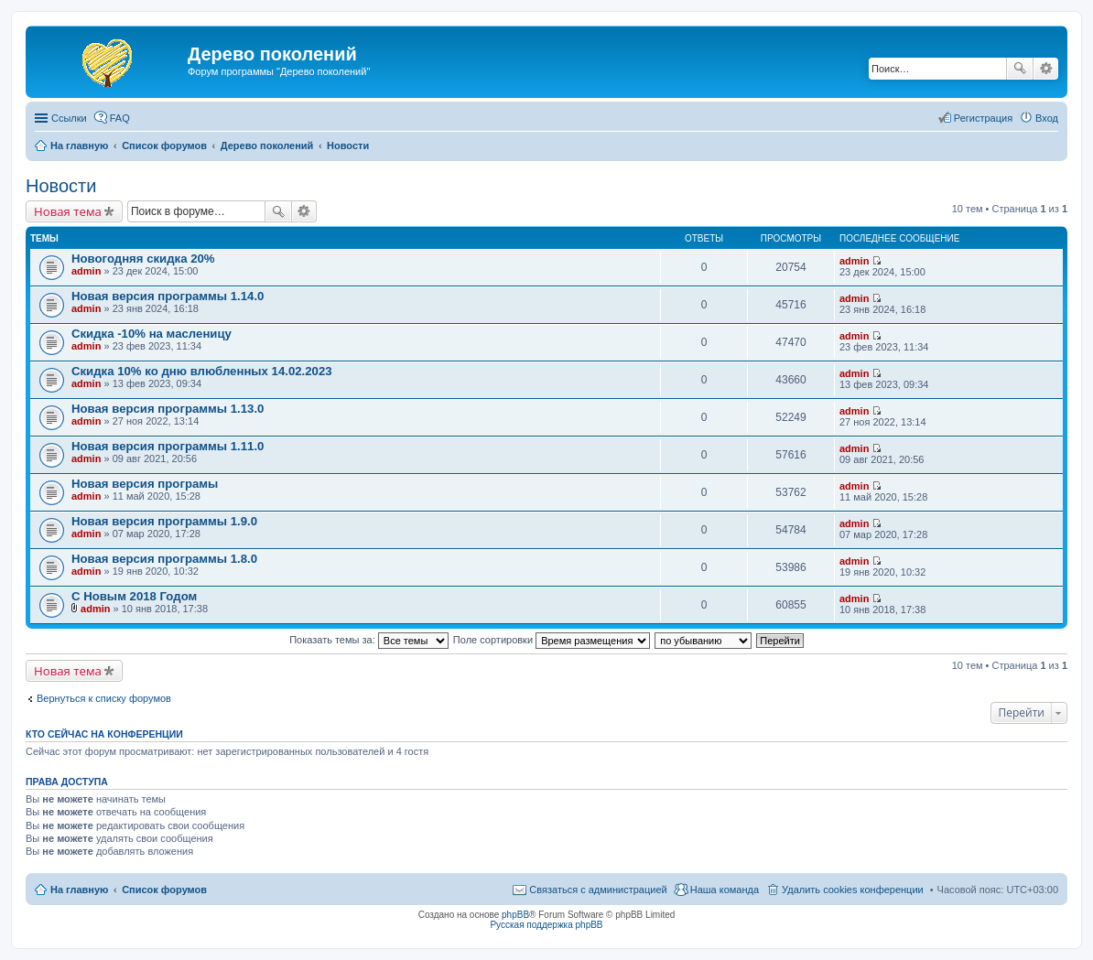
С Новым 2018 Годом (134, 596)
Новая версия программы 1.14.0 (167, 296)
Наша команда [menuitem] (724, 889)
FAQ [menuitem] (120, 118)
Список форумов (164, 889)
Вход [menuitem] (1046, 118)
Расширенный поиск (1045, 69)
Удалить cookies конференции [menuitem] (853, 889)
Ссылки (69, 118)
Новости (61, 186)
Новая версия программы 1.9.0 (164, 521)
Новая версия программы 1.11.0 (167, 446)
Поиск (1019, 69)
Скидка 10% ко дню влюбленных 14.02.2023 (201, 371)
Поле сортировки (551, 639)
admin (86, 270)
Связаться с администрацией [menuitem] (597, 889)
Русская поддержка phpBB (546, 925)
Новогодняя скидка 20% (143, 258)
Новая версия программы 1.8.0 (164, 559)
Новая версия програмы (144, 484)
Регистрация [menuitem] (983, 118)
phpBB (515, 915)
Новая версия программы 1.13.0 (167, 408)
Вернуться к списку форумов (104, 698)
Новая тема (68, 211)
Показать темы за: (369, 639)
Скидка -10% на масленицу (151, 333)
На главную (79, 889)
